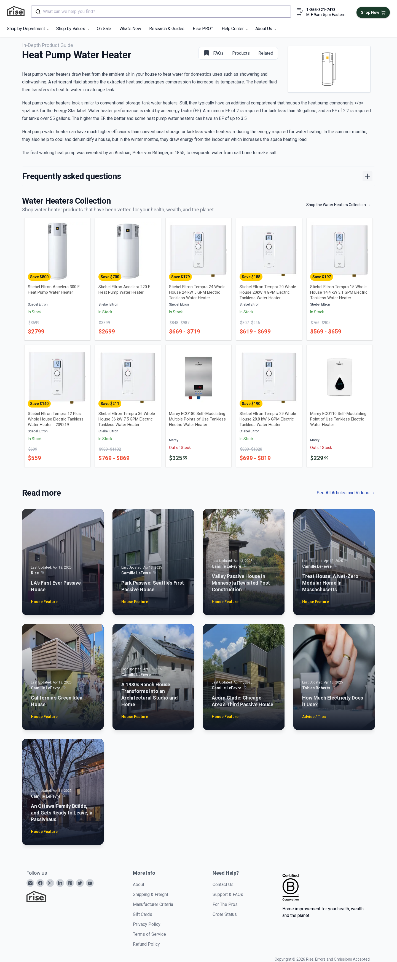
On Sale (104, 28)
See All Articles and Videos (346, 492)
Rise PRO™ (203, 28)
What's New (130, 28)
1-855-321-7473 (321, 9)
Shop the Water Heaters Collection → (338, 205)
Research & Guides (166, 28)
